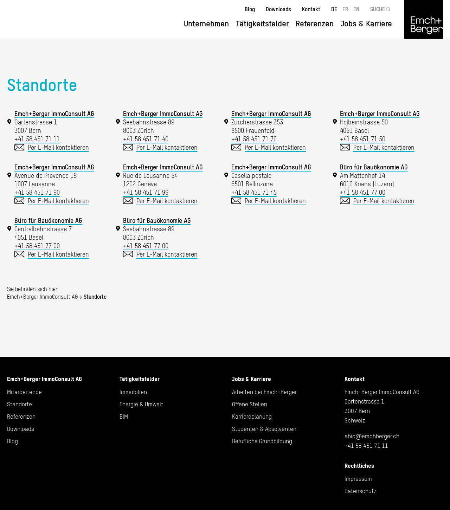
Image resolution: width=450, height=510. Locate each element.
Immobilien (133, 391)
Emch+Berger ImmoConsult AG (54, 113)
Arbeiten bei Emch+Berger (264, 391)
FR (345, 9)
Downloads (278, 9)
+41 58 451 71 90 (37, 192)
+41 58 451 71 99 (145, 192)
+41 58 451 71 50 (362, 139)
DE (334, 9)
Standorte (19, 404)
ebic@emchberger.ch (372, 436)
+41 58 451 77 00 (362, 192)
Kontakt (311, 9)
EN (356, 9)
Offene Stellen (249, 404)
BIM (124, 416)
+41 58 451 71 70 (254, 139)
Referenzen (315, 23)
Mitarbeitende (24, 391)
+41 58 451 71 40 (145, 139)
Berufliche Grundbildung (262, 441)
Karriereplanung (252, 416)
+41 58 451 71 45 (254, 192)
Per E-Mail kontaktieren (58, 147)
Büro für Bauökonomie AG (374, 167)
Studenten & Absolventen (264, 428)
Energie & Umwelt (141, 404)
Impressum (358, 478)
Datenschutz (361, 491)
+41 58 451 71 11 (37, 139)
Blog (250, 9)
